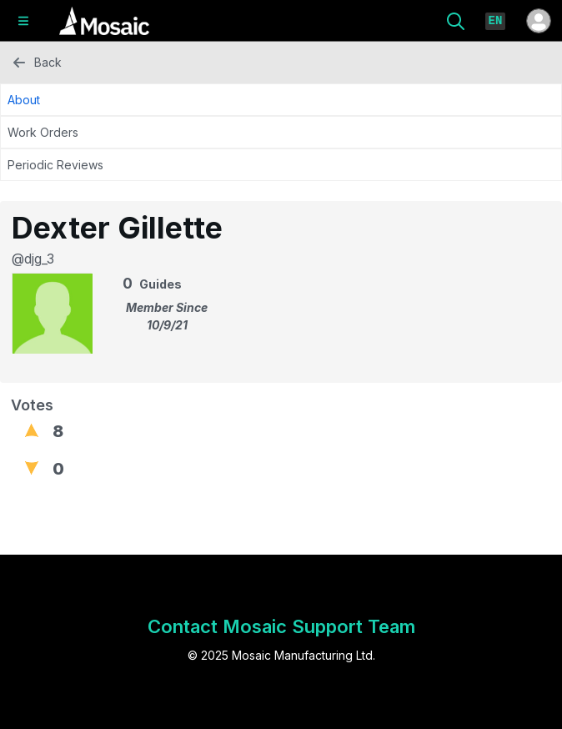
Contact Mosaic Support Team (281, 626)
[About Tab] (281, 99)
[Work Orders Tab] (281, 132)
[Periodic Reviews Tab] (281, 164)
